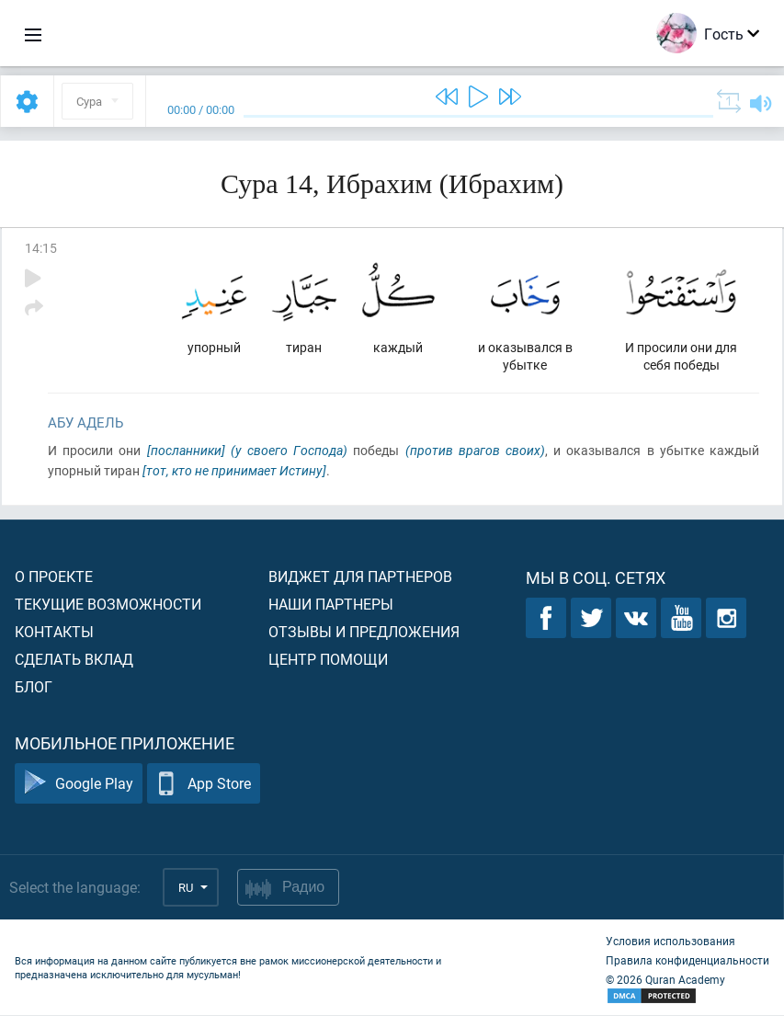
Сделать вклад (74, 659)
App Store (203, 785)
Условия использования (670, 941)
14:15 (41, 248)
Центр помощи (328, 659)
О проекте (54, 577)
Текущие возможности (108, 604)
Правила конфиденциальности (687, 960)
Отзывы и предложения (364, 632)
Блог (33, 687)
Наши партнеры (330, 604)
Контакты (54, 632)
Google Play (78, 785)
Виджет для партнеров (360, 577)
